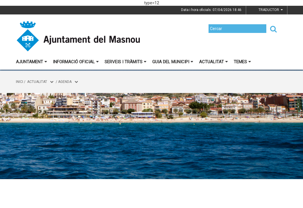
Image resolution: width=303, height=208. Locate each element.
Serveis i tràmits (125, 61)
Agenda (65, 82)
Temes (242, 61)
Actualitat (213, 61)
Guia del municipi (172, 61)
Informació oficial (76, 61)
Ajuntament (31, 61)
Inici (19, 82)
